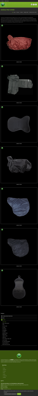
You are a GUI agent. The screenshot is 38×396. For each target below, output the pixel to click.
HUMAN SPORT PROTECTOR (6, 316)
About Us (4, 369)
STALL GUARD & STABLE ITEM (6, 338)
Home (15, 12)
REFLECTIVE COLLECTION (6, 344)
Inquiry (3, 374)
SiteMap (4, 377)
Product (18, 12)
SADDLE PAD (26, 12)
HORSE (21, 12)
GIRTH (3, 324)
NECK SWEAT (4, 328)
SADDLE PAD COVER (32, 12)
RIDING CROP (4, 334)
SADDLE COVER (19, 61)
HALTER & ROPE (4, 326)
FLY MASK (3, 327)
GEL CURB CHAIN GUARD (6, 341)
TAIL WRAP (4, 331)
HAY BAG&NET (4, 330)
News (3, 372)
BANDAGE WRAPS (5, 333)
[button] (32, 4)
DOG (2, 318)
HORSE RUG (4, 337)
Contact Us (4, 375)
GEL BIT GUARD (4, 340)
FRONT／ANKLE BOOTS (5, 323)
